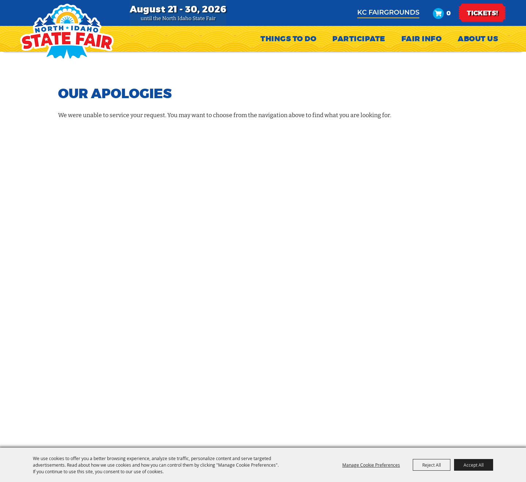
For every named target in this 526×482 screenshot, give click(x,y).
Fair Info (421, 39)
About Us (478, 39)
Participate (358, 39)
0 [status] (448, 13)
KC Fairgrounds (388, 12)
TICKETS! (482, 13)
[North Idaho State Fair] (67, 32)
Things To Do (288, 39)
